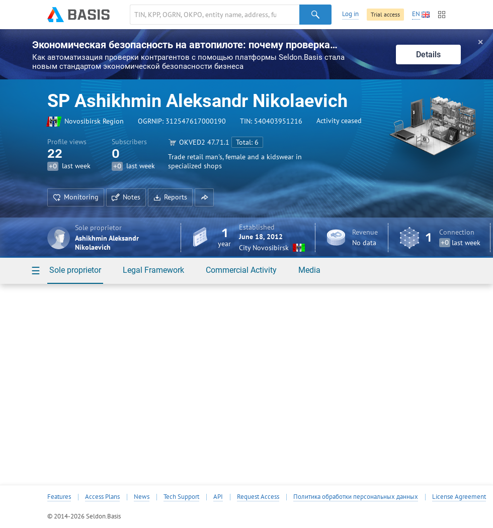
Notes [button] (126, 196)
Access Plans (102, 497)
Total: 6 (247, 142)
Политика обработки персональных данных (355, 497)
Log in (350, 14)
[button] (204, 197)
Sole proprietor (75, 270)
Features (59, 497)
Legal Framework (153, 270)
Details (428, 54)
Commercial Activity (241, 270)
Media (309, 270)
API (218, 497)
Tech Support (181, 497)
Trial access (385, 14)
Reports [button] (170, 196)
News (141, 497)
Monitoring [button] (76, 196)
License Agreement (459, 497)
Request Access (258, 497)
